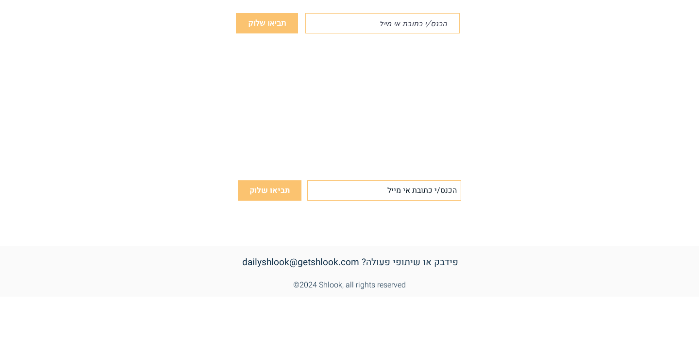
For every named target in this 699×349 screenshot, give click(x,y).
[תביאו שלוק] (267, 23)
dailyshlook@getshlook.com (300, 262)
